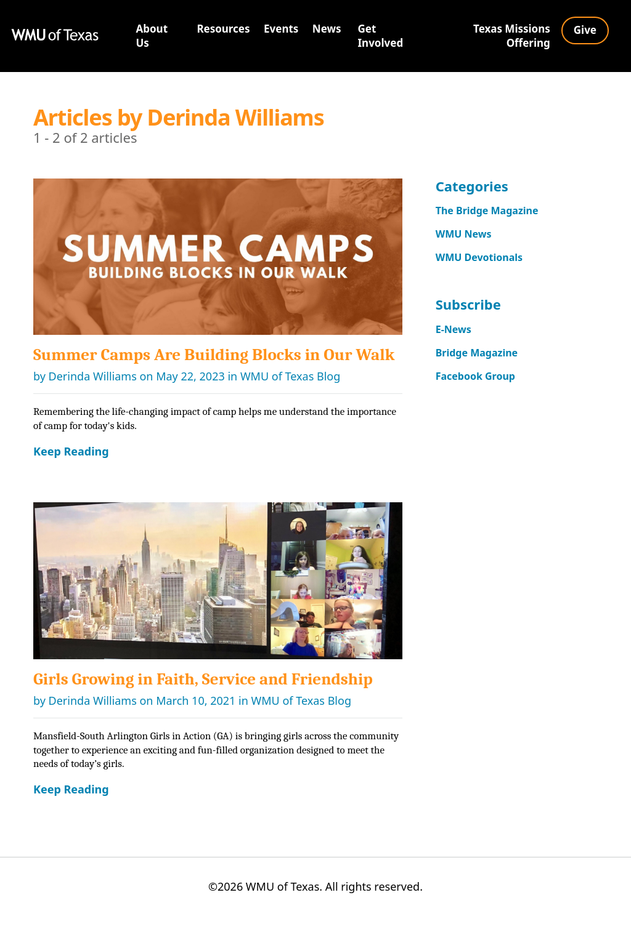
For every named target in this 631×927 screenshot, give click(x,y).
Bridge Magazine (482, 359)
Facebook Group (480, 384)
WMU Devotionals (485, 261)
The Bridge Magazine (494, 211)
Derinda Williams (93, 376)
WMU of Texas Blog (290, 376)
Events (281, 29)
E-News (456, 334)
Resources (223, 29)
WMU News (467, 236)
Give (585, 30)
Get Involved (381, 36)
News (326, 29)
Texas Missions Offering (511, 36)
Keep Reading (71, 451)
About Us (152, 36)
